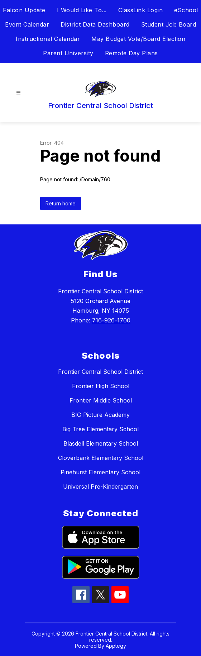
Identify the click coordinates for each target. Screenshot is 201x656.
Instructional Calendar (48, 38)
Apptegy (116, 646)
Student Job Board (168, 24)
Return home (61, 203)
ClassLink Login (140, 10)
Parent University (68, 53)
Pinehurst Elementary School (100, 472)
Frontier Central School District (100, 371)
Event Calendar (27, 24)
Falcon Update (24, 10)
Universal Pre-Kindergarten (100, 486)
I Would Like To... (82, 10)
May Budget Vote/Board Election (138, 38)
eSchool (186, 10)
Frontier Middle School (101, 400)
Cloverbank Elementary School (100, 457)
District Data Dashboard (95, 24)
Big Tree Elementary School (100, 429)
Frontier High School (100, 386)
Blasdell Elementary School (100, 443)
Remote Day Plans (131, 53)
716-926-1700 (111, 320)
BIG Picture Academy (100, 414)
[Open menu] (18, 93)
